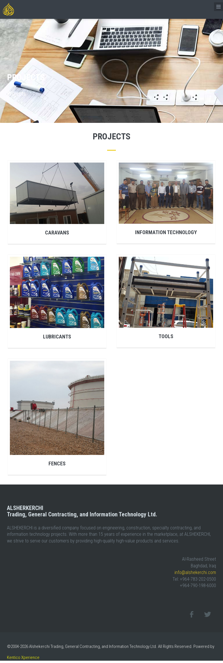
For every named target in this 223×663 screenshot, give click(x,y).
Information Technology (166, 232)
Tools (166, 336)
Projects (16, 93)
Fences (57, 463)
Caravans (57, 233)
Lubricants (57, 337)
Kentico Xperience (23, 657)
